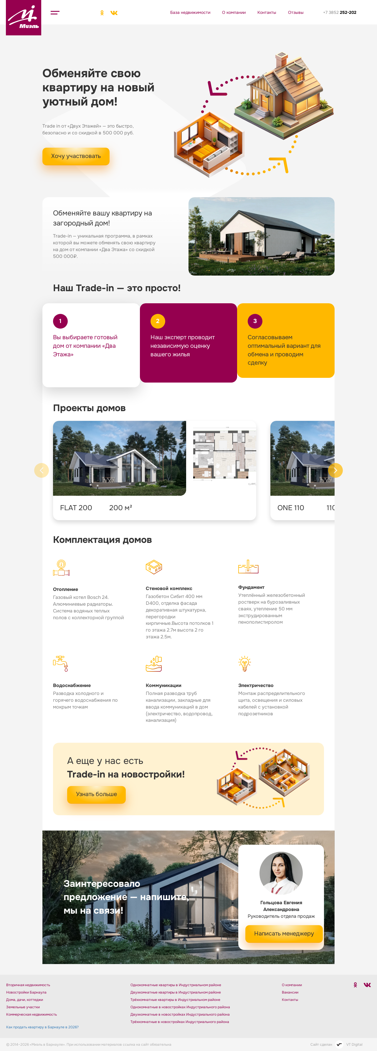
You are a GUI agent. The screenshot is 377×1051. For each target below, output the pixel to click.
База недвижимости (190, 12)
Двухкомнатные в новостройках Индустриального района (180, 1014)
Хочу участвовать (76, 156)
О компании (234, 12)
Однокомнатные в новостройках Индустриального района (180, 1007)
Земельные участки (23, 1007)
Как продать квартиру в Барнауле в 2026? (42, 1027)
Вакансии (290, 992)
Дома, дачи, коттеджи (24, 999)
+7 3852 (339, 12)
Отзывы (296, 12)
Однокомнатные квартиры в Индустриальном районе (175, 985)
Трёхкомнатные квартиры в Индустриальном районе (175, 999)
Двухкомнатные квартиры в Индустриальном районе (175, 992)
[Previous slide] (41, 470)
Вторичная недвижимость (28, 985)
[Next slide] (335, 470)
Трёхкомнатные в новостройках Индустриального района (179, 1021)
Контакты (266, 12)
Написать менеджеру (284, 933)
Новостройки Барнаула (26, 992)
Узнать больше (96, 794)
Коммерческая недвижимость (31, 1014)
